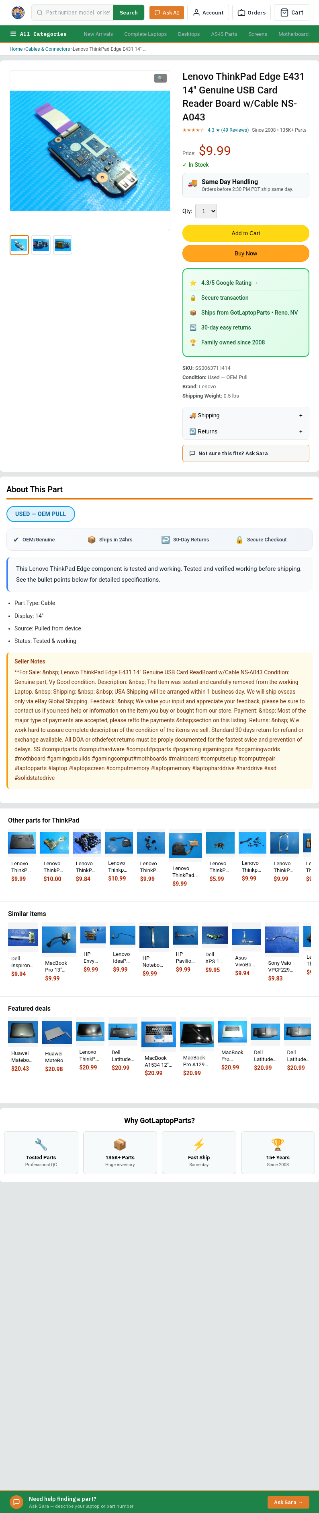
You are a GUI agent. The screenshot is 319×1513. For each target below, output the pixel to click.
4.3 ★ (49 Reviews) (228, 130)
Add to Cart (246, 233)
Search (129, 12)
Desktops (189, 34)
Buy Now (246, 253)
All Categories (38, 33)
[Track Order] (251, 12)
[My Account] (208, 12)
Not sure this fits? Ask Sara (228, 453)
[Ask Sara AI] (166, 12)
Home (16, 49)
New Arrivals (98, 34)
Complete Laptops (145, 34)
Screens (258, 34)
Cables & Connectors (47, 49)
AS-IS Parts (224, 34)
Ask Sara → (288, 1502)
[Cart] (291, 12)
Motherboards (294, 34)
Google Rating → (230, 283)
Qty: (187, 211)
